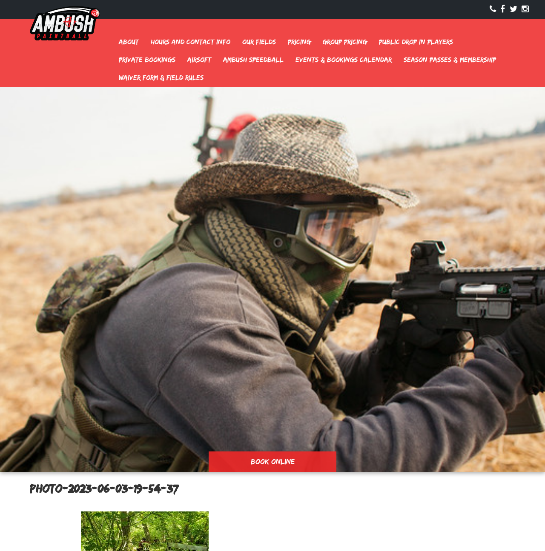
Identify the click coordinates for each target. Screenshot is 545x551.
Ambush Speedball (253, 60)
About (129, 42)
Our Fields (259, 42)
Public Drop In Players (416, 42)
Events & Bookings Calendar (343, 60)
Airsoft (199, 60)
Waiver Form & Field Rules (161, 78)
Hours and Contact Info (190, 42)
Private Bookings (147, 60)
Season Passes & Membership (450, 60)
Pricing (299, 42)
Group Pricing (345, 42)
